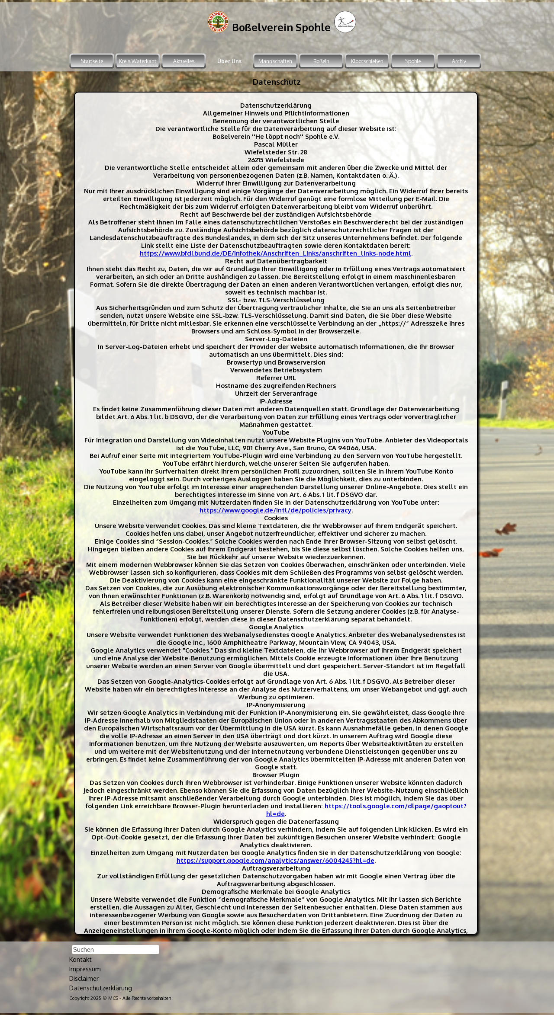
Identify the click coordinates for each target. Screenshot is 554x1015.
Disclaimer (84, 978)
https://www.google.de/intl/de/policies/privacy (275, 510)
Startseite (92, 61)
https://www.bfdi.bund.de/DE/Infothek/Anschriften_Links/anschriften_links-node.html (275, 253)
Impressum (85, 969)
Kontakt (80, 959)
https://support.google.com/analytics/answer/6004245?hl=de (275, 860)
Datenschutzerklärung (100, 988)
